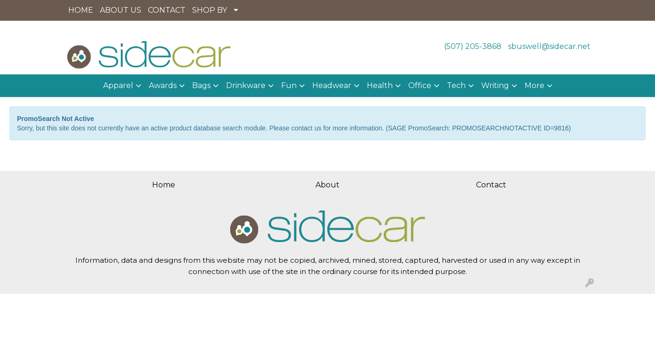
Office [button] (419, 85)
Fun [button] (289, 85)
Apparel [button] (118, 85)
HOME (80, 10)
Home (163, 184)
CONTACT (167, 10)
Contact (491, 184)
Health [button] (380, 85)
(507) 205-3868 (472, 46)
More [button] (534, 85)
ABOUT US (120, 10)
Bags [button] (201, 85)
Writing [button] (495, 85)
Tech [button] (456, 85)
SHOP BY (209, 10)
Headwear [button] (331, 85)
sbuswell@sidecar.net (549, 46)
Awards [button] (163, 85)
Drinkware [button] (246, 85)
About (327, 184)
